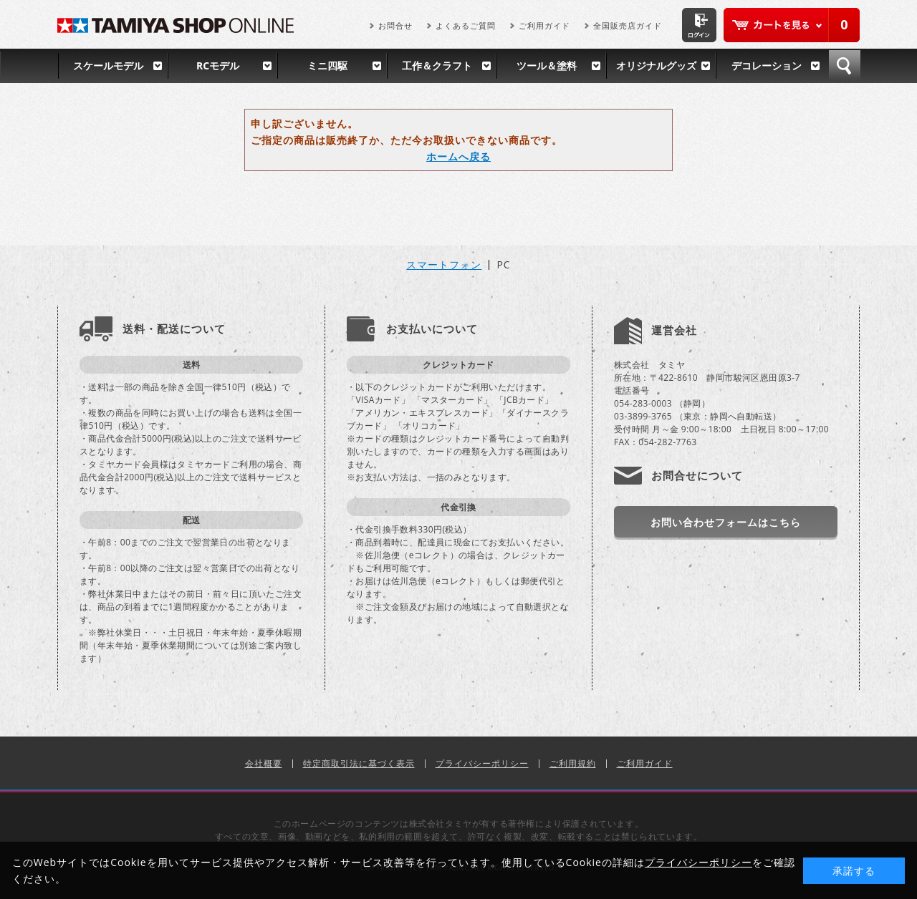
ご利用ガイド (544, 25)
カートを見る (792, 25)
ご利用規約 (572, 763)
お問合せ (395, 25)
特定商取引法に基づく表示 (359, 763)
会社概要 (263, 763)
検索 (844, 66)
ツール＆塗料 (547, 65)
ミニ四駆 (327, 65)
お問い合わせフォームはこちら (725, 522)
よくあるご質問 (466, 25)
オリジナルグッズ (656, 65)
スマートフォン (443, 265)
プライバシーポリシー (482, 763)
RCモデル (217, 65)
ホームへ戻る (458, 156)
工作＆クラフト (437, 65)
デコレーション (766, 65)
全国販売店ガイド (627, 25)
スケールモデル (108, 65)
